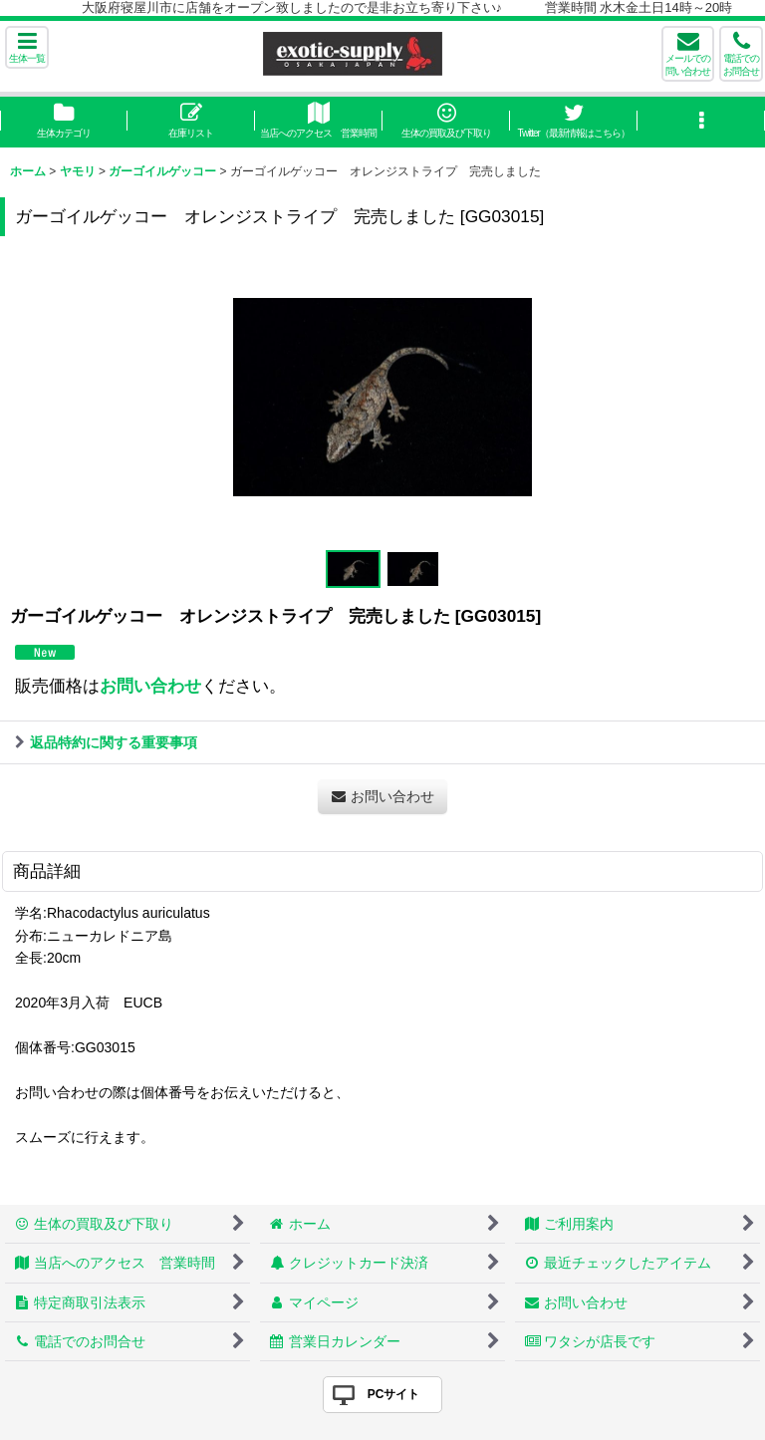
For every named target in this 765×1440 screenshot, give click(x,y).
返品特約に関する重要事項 (106, 742)
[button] (27, 47)
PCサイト (394, 1394)
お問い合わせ (150, 686)
